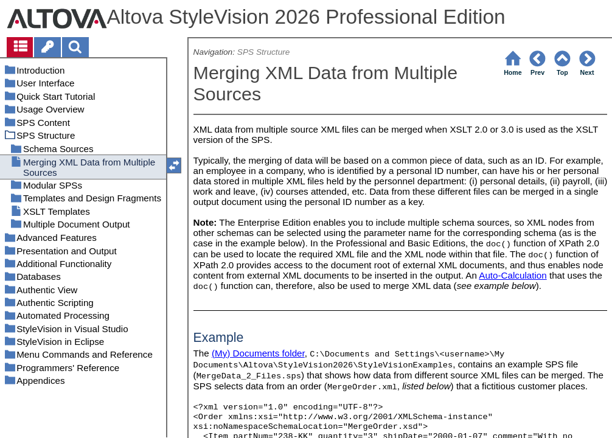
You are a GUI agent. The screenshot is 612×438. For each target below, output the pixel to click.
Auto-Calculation (512, 275)
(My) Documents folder (258, 353)
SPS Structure (263, 52)
